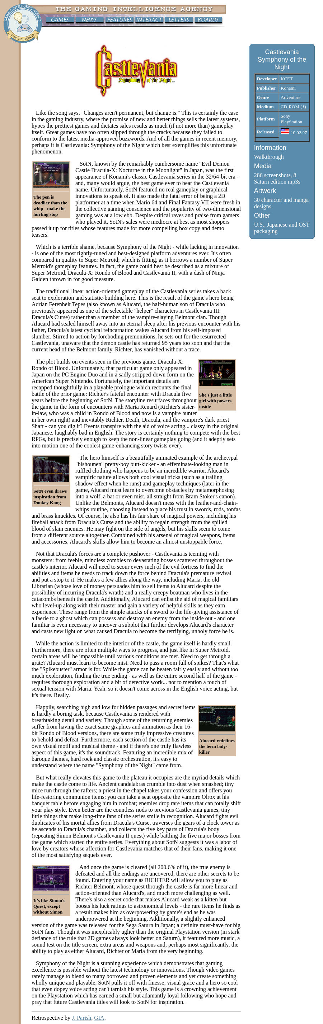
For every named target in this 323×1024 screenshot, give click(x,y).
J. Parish (81, 1018)
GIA (99, 1018)
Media (263, 166)
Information (270, 147)
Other (262, 215)
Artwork (265, 190)
